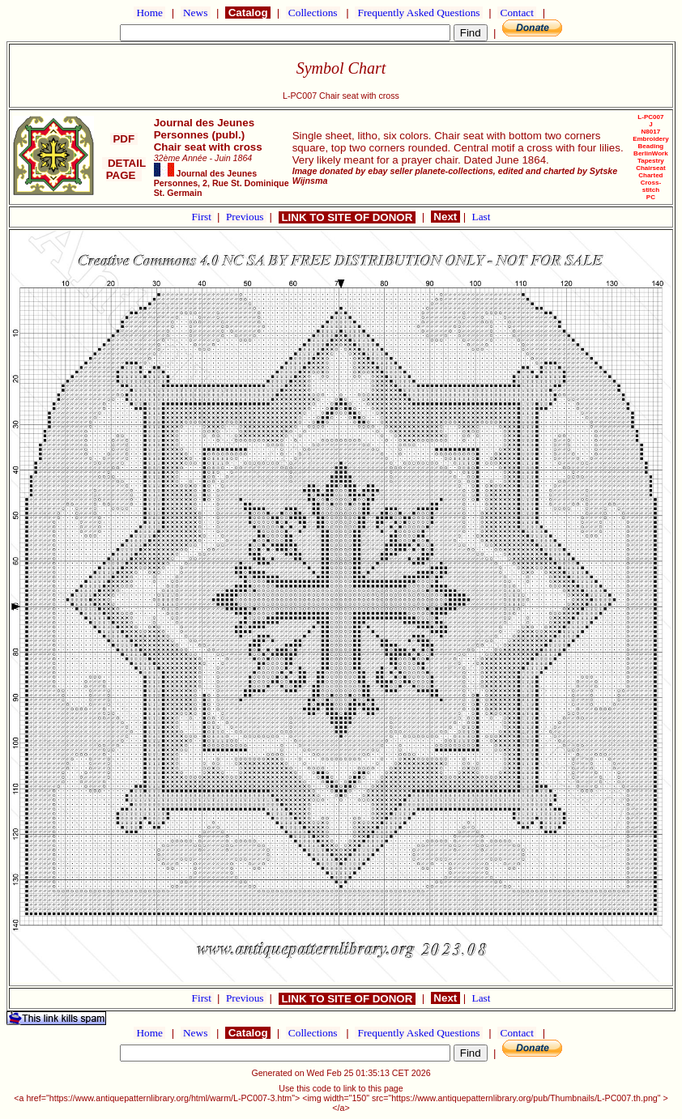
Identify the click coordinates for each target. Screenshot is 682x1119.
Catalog (248, 12)
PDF (124, 139)
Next (445, 217)
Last (481, 217)
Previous (246, 217)
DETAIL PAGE (124, 169)
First (203, 217)
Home (149, 12)
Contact (516, 12)
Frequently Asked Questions (419, 12)
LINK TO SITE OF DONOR (347, 217)
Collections (313, 12)
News (196, 12)
